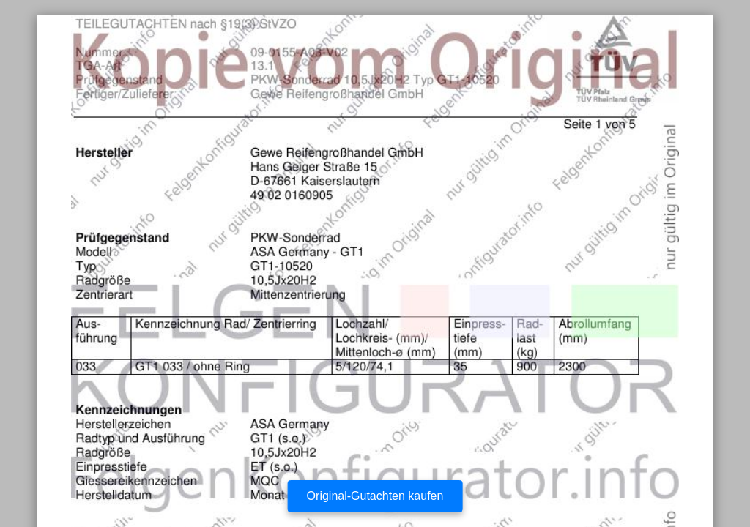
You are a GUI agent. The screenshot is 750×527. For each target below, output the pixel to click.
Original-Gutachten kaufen (375, 496)
